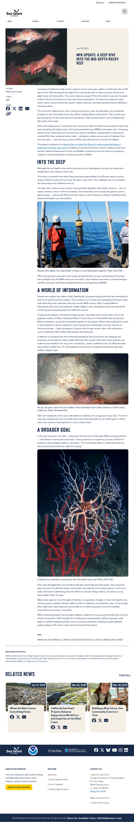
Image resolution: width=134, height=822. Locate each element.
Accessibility (84, 818)
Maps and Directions (100, 797)
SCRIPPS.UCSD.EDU (117, 2)
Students (61, 22)
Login (119, 818)
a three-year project (58, 147)
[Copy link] (8, 114)
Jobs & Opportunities (58, 779)
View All (124, 675)
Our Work (85, 22)
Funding (36, 22)
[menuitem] (118, 2)
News (108, 22)
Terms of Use (72, 818)
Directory (100, 2)
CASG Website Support (106, 818)
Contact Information (99, 802)
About (10, 22)
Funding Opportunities (58, 789)
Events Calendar (55, 784)
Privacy (93, 818)
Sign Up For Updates (19, 787)
